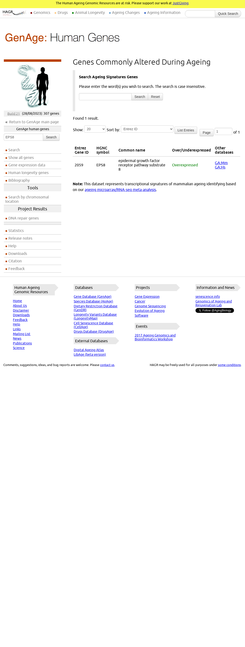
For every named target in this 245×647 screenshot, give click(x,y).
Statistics (16, 230)
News (17, 338)
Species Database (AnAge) (93, 301)
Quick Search (228, 14)
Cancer (140, 301)
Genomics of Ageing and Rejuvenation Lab (213, 303)
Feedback (16, 268)
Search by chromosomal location (27, 199)
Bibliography (19, 180)
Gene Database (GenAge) (92, 296)
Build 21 (13, 113)
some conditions (229, 364)
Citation (15, 261)
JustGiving (181, 3)
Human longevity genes (28, 172)
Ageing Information (163, 12)
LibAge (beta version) (90, 354)
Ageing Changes (126, 12)
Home (17, 301)
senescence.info (207, 296)
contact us (107, 364)
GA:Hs (220, 167)
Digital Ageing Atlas (89, 350)
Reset (155, 97)
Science (19, 348)
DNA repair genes (23, 218)
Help (12, 246)
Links (17, 329)
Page (207, 133)
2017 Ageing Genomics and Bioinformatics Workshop (155, 337)
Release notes (20, 238)
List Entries (186, 130)
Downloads (17, 253)
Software (141, 315)
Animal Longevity (90, 12)
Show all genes (21, 157)
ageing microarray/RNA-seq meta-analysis (120, 189)
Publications (22, 343)
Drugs (63, 12)
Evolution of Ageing (150, 311)
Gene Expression (147, 296)
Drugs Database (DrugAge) (94, 331)
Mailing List (21, 334)
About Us (20, 306)
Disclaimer (21, 310)
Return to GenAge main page (34, 122)
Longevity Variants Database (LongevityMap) (95, 316)
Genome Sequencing (150, 306)
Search (51, 137)
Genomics (41, 12)
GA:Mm (221, 163)
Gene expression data (26, 165)
